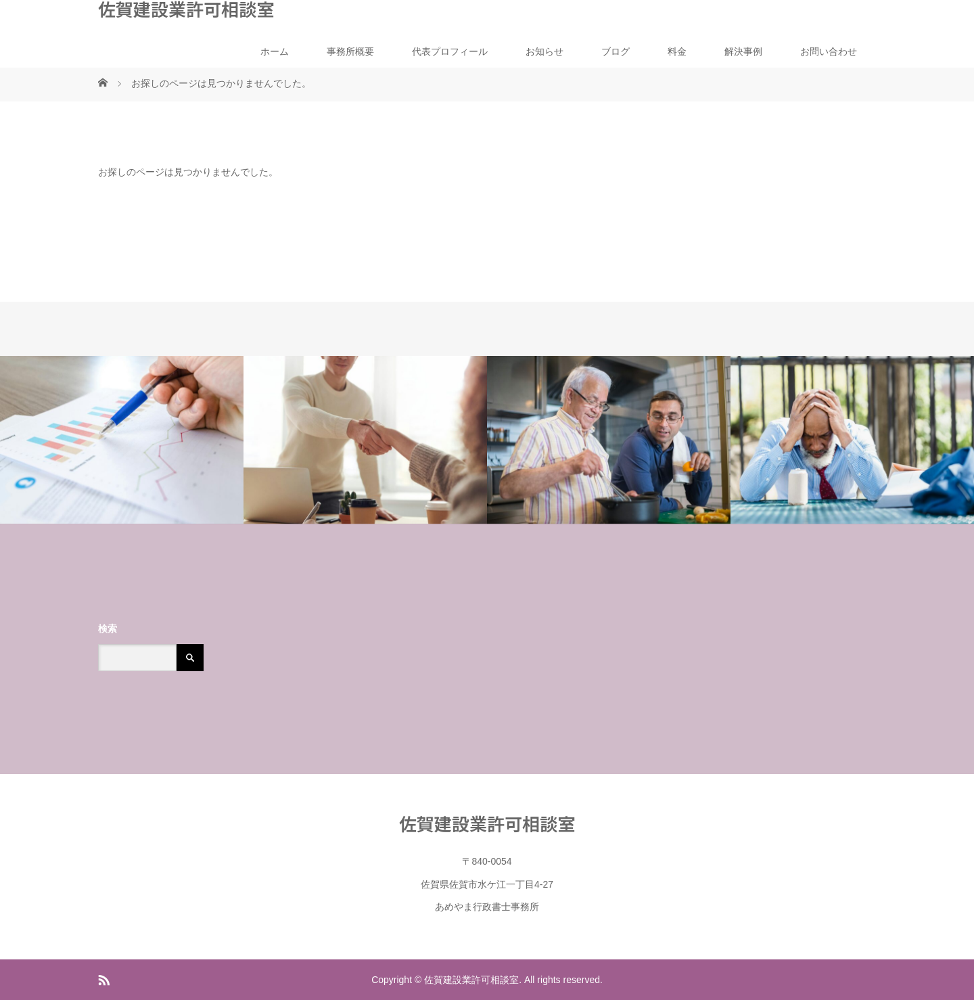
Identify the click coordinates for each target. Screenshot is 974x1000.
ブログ (615, 51)
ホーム (274, 51)
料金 (677, 51)
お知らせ (544, 51)
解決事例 (743, 51)
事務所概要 (350, 51)
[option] (122, 440)
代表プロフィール (450, 51)
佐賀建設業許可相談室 (186, 9)
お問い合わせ (828, 51)
